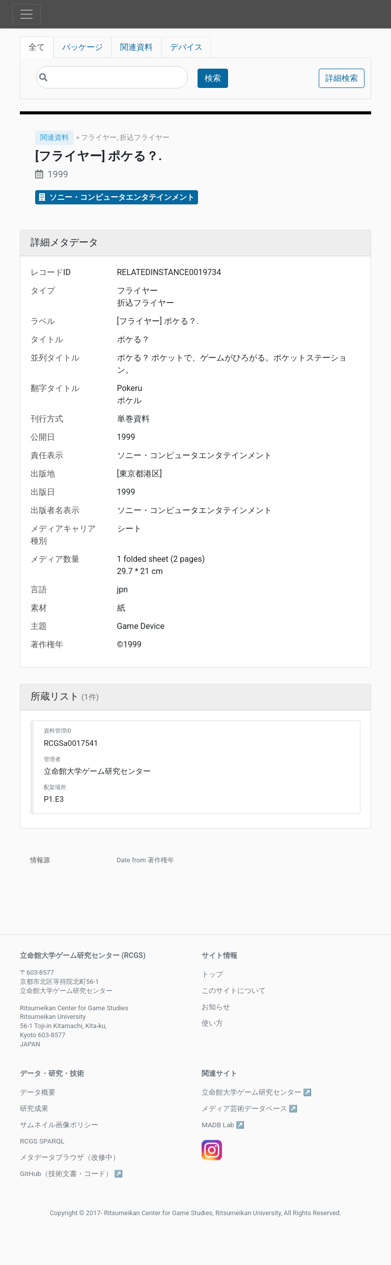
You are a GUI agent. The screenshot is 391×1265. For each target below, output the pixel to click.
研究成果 (34, 1108)
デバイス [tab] (186, 47)
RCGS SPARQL (42, 1141)
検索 (213, 78)
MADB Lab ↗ (223, 1125)
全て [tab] (37, 47)
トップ (212, 974)
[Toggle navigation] (26, 14)
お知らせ (216, 1007)
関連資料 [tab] (136, 47)
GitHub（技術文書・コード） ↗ (71, 1173)
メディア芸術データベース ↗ (249, 1108)
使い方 (212, 1023)
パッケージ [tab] (82, 47)
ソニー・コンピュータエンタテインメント (116, 197)
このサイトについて (234, 990)
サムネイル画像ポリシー (59, 1125)
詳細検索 (341, 78)
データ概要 (37, 1092)
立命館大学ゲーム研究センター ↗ (257, 1092)
